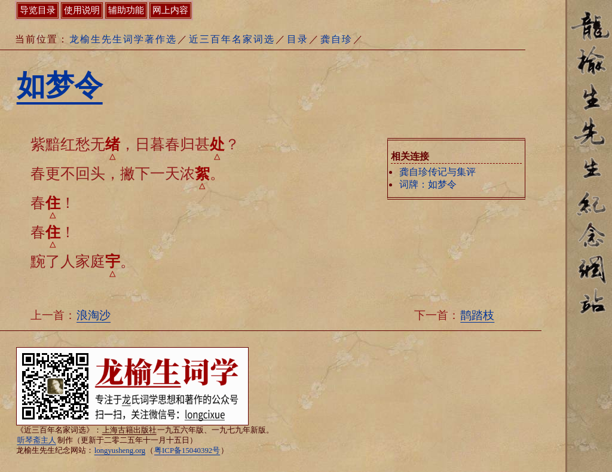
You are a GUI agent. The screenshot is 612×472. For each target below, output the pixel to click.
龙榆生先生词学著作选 (123, 39)
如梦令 (60, 85)
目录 (297, 39)
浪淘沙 (93, 315)
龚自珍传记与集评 (437, 172)
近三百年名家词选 (232, 39)
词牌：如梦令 (428, 184)
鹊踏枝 (477, 315)
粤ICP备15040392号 (187, 450)
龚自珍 (336, 39)
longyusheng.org (119, 450)
